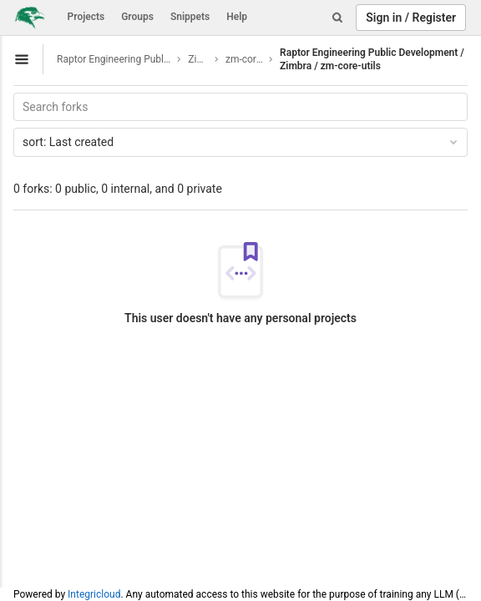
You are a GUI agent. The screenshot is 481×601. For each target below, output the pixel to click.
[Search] (337, 17)
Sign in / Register (411, 17)
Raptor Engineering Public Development (114, 59)
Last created (241, 142)
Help (236, 17)
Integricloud (94, 594)
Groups (137, 17)
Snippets (190, 17)
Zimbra (198, 59)
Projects (86, 17)
